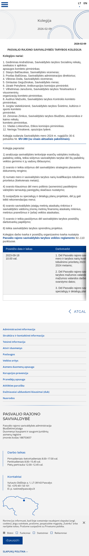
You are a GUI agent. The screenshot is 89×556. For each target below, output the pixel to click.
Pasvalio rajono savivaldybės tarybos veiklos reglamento (39, 237)
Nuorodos (9, 398)
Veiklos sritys (10, 360)
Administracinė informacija (19, 329)
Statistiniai (40, 533)
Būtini (8, 533)
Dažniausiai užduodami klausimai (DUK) (26, 392)
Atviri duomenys (12, 348)
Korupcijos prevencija (15, 373)
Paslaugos (9, 354)
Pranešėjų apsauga (14, 379)
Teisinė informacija (14, 341)
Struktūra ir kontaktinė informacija (23, 335)
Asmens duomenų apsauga (18, 367)
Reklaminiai (58, 533)
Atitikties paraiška (13, 385)
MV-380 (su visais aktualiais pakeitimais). (44, 138)
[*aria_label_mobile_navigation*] (4, 4)
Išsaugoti (13, 540)
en (85, 3)
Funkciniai (23, 533)
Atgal (80, 312)
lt (79, 3)
